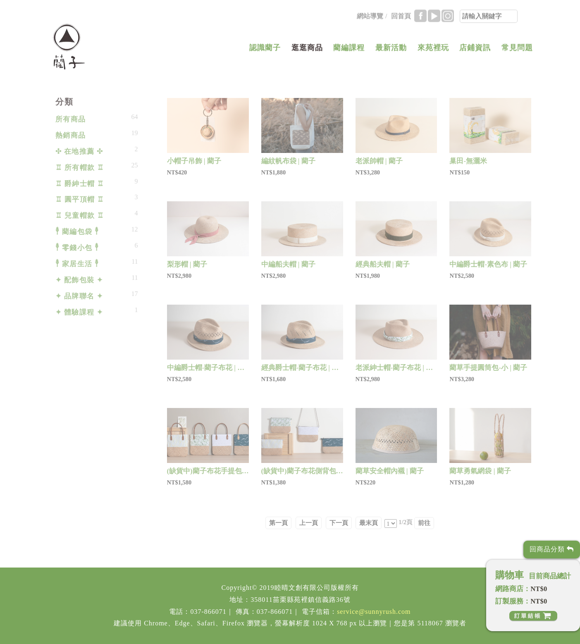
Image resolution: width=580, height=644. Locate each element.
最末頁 (368, 522)
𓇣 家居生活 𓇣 (77, 264)
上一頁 (308, 522)
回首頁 (401, 20)
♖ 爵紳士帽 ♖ (79, 184)
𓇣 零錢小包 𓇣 (77, 248)
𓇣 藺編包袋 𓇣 (77, 232)
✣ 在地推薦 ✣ (79, 151)
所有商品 (70, 119)
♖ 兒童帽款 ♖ (79, 215)
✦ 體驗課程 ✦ (79, 312)
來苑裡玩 (433, 52)
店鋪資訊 (475, 52)
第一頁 (278, 522)
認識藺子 (265, 52)
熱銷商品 (70, 135)
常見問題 (517, 52)
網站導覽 (370, 20)
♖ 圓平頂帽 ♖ (79, 199)
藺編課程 (349, 52)
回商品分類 (552, 549)
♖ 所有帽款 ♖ (79, 168)
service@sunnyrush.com (374, 611)
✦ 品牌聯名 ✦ (79, 296)
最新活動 (391, 52)
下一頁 (338, 522)
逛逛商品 (307, 52)
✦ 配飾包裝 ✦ (79, 280)
